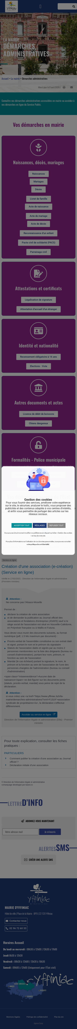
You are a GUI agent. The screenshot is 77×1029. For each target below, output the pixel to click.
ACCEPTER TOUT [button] (22, 525)
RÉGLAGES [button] (40, 525)
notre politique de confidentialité (38, 544)
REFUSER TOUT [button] (56, 525)
